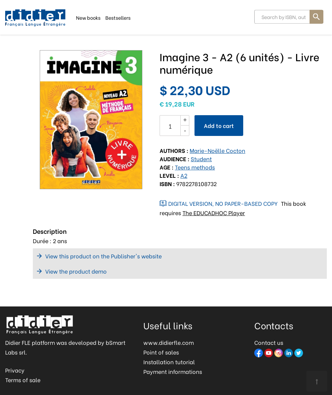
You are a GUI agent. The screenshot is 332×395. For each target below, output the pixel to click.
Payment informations (172, 371)
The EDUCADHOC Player (213, 213)
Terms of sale (22, 380)
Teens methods (195, 167)
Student (201, 159)
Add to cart (219, 125)
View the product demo (76, 271)
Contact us (268, 342)
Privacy (15, 370)
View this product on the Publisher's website (103, 256)
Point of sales (161, 352)
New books (88, 17)
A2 (183, 175)
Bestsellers (118, 17)
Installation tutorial (169, 362)
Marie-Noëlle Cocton (217, 150)
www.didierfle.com (168, 342)
